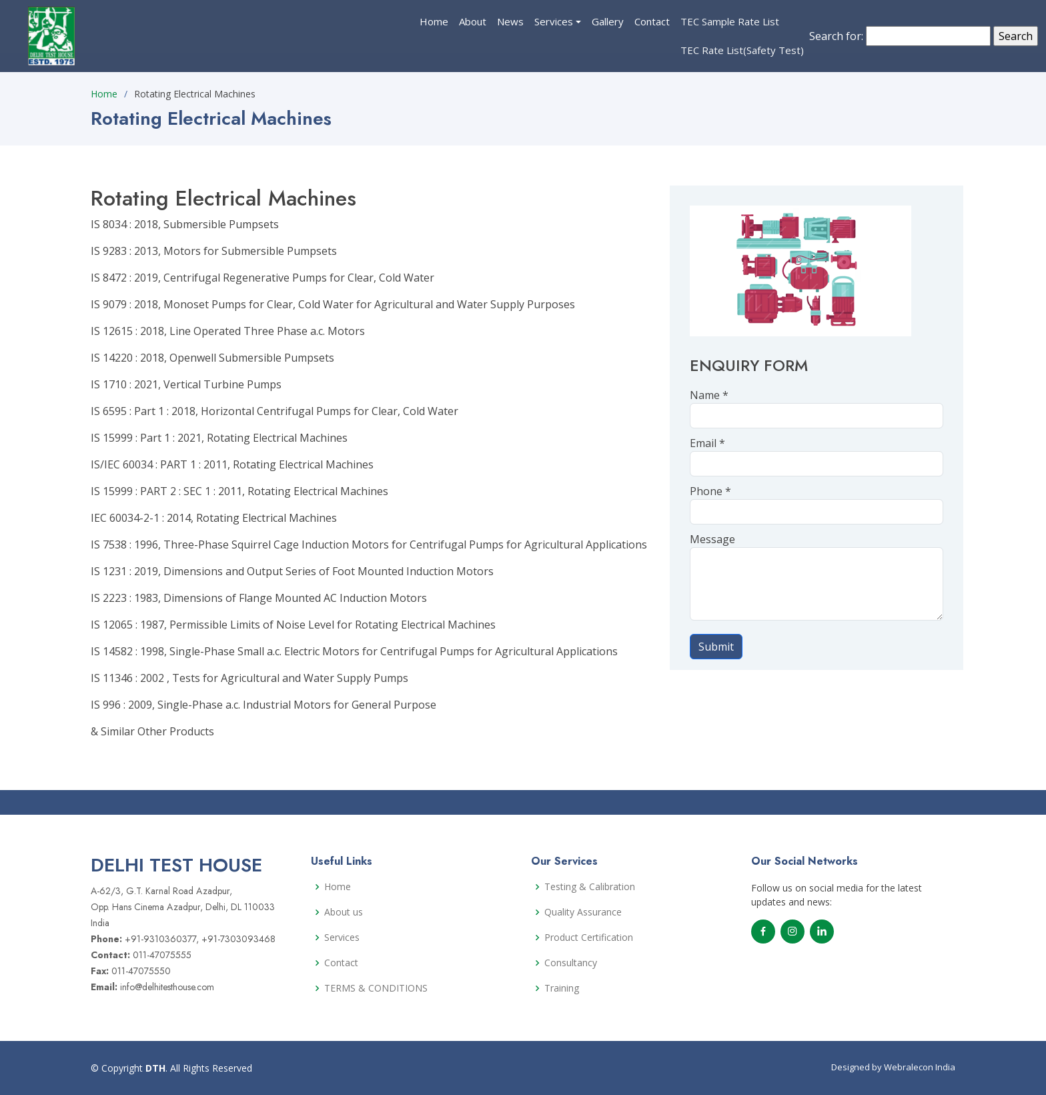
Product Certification (588, 937)
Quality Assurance (583, 912)
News (510, 21)
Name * (709, 395)
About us (343, 912)
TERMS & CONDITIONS (376, 988)
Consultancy (570, 963)
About (472, 21)
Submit (716, 646)
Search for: (836, 36)
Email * (707, 443)
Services (553, 21)
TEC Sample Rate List (729, 21)
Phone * (710, 491)
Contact (652, 21)
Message (712, 539)
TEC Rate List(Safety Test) (742, 50)
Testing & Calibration (589, 886)
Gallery (608, 21)
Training (561, 988)
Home (434, 21)
